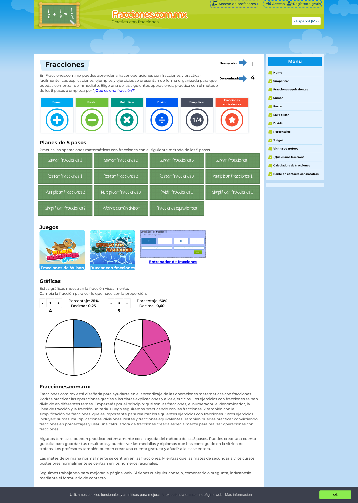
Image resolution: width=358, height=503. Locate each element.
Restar (277, 106)
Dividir (278, 123)
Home (277, 72)
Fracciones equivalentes (290, 89)
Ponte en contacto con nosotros (296, 174)
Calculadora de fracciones (291, 165)
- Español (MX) (306, 21)
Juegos (278, 140)
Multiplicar (281, 114)
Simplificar (281, 81)
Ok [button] (335, 495)
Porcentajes (281, 131)
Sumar (278, 98)
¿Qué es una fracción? (114, 90)
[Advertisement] (148, 42)
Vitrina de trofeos (285, 148)
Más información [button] (238, 495)
